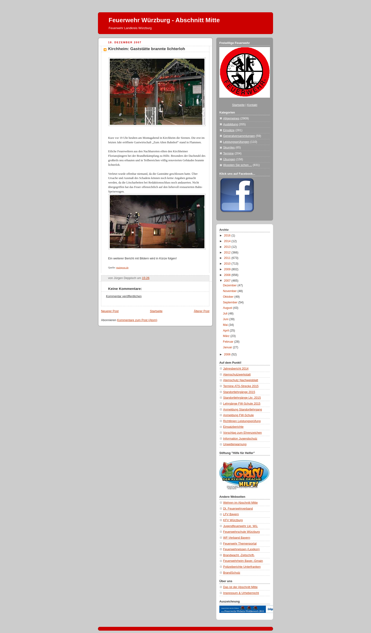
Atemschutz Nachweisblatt (240, 380)
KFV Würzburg (233, 520)
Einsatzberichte (233, 426)
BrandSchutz (231, 572)
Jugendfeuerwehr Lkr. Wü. (240, 526)
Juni (226, 319)
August (228, 308)
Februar (228, 341)
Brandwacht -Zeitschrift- (239, 555)
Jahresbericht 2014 (235, 368)
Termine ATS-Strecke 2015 (241, 386)
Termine (228, 153)
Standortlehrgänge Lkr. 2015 (242, 397)
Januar (228, 347)
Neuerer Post (110, 311)
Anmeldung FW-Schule (238, 415)
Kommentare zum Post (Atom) (137, 320)
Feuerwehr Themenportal (239, 543)
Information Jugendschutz (240, 438)
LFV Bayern (231, 514)
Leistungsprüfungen (236, 142)
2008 (228, 275)
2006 (228, 354)
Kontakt (252, 105)
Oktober (228, 296)
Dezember (230, 285)
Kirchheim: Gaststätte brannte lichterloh (146, 49)
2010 (228, 263)
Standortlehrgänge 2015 (239, 392)
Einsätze (228, 130)
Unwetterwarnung (235, 444)
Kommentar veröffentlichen (123, 296)
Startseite (156, 311)
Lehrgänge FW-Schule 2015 (242, 403)
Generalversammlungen (239, 136)
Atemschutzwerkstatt (237, 374)
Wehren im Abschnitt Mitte (240, 502)
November (230, 291)
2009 (228, 269)
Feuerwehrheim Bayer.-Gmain (243, 561)
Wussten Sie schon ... (237, 165)
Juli (225, 313)
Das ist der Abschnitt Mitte (240, 587)
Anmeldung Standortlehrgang (242, 409)
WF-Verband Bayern (236, 537)
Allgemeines (231, 118)
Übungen (229, 159)
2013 (228, 247)
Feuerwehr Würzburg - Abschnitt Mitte (164, 20)
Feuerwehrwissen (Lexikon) (241, 549)
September (230, 302)
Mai (226, 325)
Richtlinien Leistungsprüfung (242, 421)
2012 (228, 252)
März (226, 336)
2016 (228, 235)
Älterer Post (201, 311)
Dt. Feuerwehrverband (238, 508)
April (226, 330)
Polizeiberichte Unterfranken (242, 566)
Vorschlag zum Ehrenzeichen (242, 432)
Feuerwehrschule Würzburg (241, 531)
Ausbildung (230, 124)
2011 (228, 258)
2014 (228, 241)
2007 (228, 280)
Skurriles (229, 147)
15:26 (146, 278)
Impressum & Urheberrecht (241, 593)
